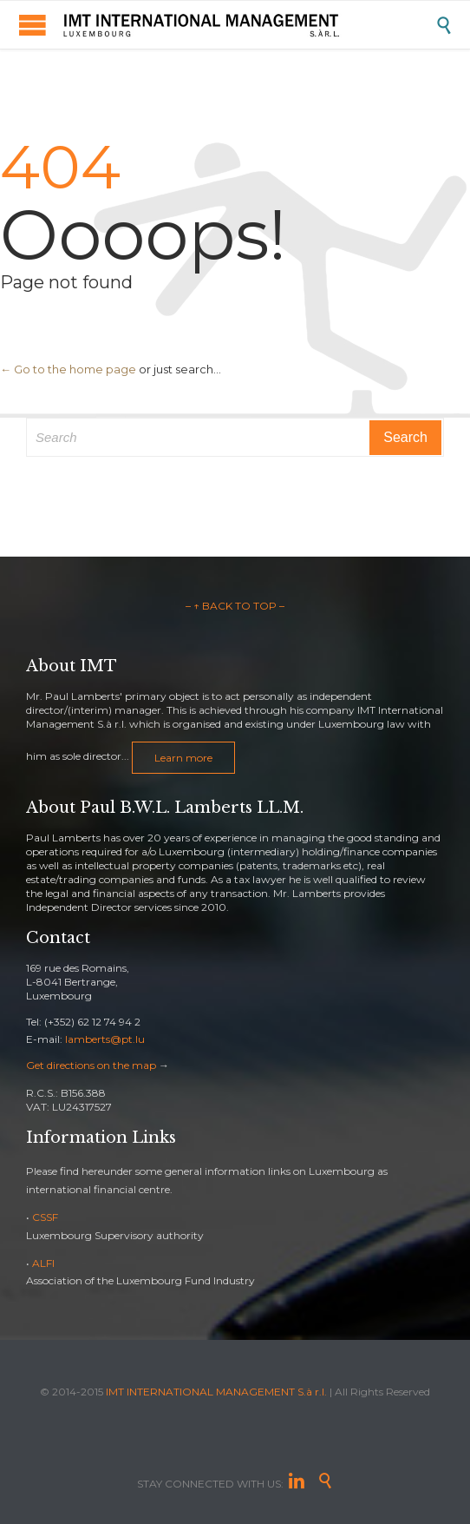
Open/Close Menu (32, 25)
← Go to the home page (68, 369)
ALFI (43, 1263)
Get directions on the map (91, 1065)
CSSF (45, 1217)
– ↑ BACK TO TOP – (235, 605)
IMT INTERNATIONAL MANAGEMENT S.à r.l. (216, 1391)
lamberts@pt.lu (105, 1039)
